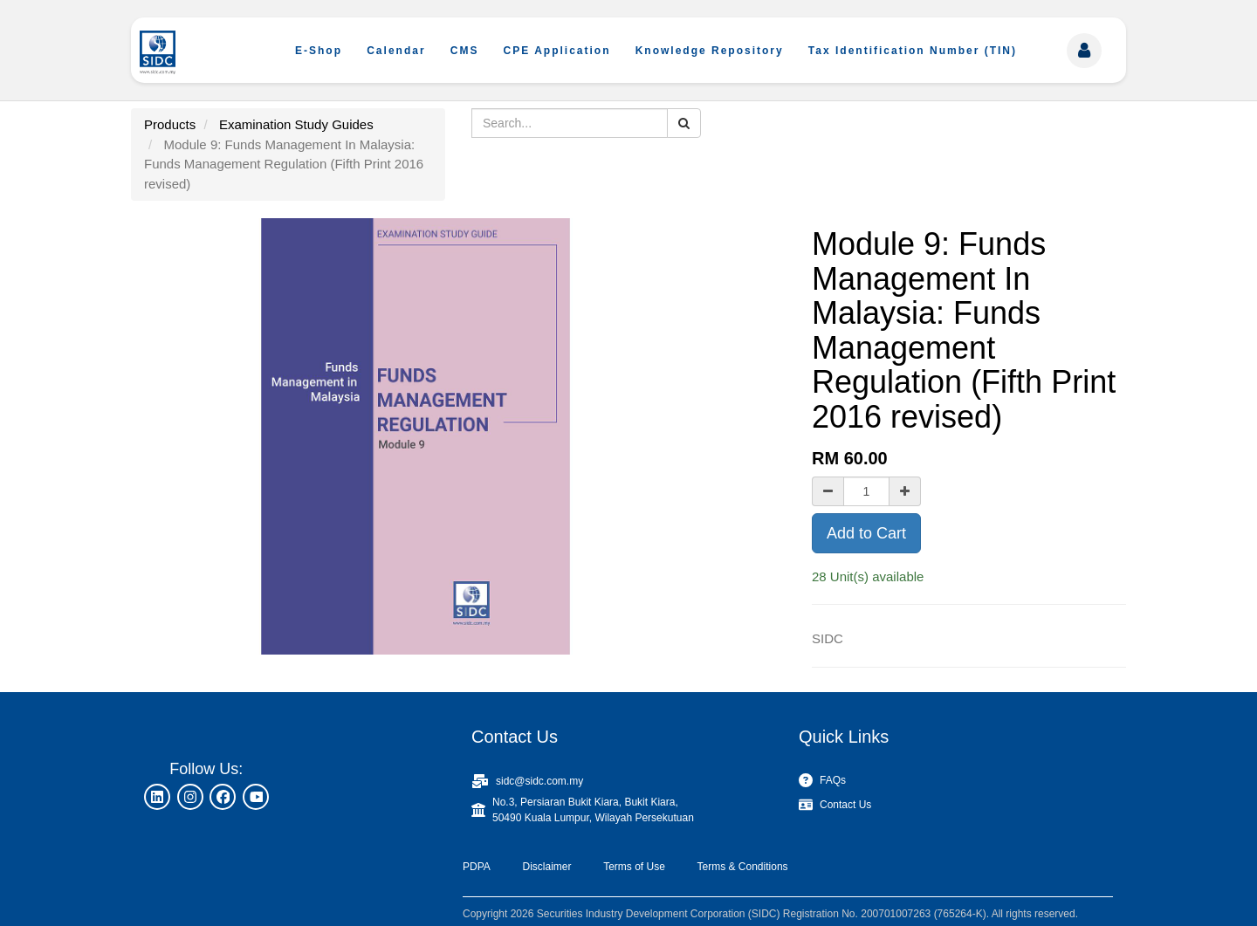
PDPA (477, 867)
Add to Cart (866, 533)
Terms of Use (634, 867)
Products (170, 124)
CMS (464, 51)
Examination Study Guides (296, 124)
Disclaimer (546, 867)
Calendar (396, 51)
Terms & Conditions (742, 867)
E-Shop (318, 51)
